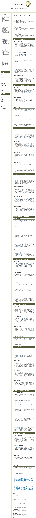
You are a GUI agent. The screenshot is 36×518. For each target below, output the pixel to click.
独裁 (24, 309)
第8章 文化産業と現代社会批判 (5, 54)
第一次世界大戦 (23, 92)
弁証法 (17, 27)
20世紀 (15, 43)
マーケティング (31, 200)
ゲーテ (31, 91)
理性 (23, 189)
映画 (32, 320)
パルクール (25, 488)
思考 (30, 468)
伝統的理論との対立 (4, 29)
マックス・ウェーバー (27, 478)
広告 (29, 244)
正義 (17, 428)
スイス (19, 311)
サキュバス (18, 487)
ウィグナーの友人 (25, 489)
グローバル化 (15, 447)
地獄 (14, 490)
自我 (22, 480)
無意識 (17, 246)
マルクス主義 (18, 481)
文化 (30, 35)
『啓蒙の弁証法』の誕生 (5, 51)
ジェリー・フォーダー (28, 487)
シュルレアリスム (23, 486)
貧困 (21, 44)
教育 (31, 155)
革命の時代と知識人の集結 (5, 16)
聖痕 (32, 488)
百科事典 (14, 493)
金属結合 (15, 489)
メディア (22, 298)
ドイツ (16, 45)
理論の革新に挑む (4, 28)
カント (33, 91)
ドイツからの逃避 (4, 49)
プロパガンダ (29, 488)
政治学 (27, 486)
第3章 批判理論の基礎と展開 (5, 27)
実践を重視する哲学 (4, 30)
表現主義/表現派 (18, 486)
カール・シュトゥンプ (20, 479)
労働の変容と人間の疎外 (5, 40)
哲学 (33, 54)
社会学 (33, 70)
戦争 (30, 92)
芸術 (20, 383)
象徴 (25, 125)
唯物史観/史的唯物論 (30, 489)
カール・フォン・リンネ (27, 480)
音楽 (24, 384)
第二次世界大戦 (29, 265)
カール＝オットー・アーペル (29, 481)
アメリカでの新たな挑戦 (5, 50)
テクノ (25, 441)
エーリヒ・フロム (22, 477)
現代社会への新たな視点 (5, 62)
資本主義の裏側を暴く (4, 39)
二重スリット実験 (19, 489)
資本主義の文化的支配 (4, 41)
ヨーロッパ (18, 43)
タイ (28, 355)
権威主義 (20, 263)
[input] (18, 11)
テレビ (24, 363)
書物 (24, 209)
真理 (19, 200)
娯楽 (24, 364)
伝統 (30, 54)
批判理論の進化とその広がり (5, 31)
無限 (21, 459)
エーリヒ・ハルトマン (28, 477)
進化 (28, 400)
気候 (27, 457)
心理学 (15, 71)
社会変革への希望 (4, 42)
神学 (33, 427)
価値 (24, 355)
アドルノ (20, 28)
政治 (25, 44)
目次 (4, 14)
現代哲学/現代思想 (26, 479)
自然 (32, 459)
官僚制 (28, 190)
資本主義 (21, 60)
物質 (16, 221)
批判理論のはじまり (4, 19)
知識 (32, 46)
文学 (26, 91)
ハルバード (22, 488)
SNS (21, 437)
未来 (29, 78)
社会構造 (31, 145)
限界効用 (15, 487)
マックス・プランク (20, 478)
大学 (28, 99)
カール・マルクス (31, 55)
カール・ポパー (23, 481)
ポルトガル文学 (23, 487)
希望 (32, 78)
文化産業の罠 (3, 55)
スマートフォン (18, 437)
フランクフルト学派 (16, 477)
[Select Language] (24, 8)
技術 (17, 181)
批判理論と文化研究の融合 (5, 63)
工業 (30, 230)
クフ (16, 20)
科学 (33, 156)
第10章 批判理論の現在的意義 (5, 66)
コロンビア (25, 318)
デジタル (27, 438)
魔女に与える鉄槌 (31, 486)
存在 (33, 235)
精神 (18, 410)
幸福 (33, 374)
